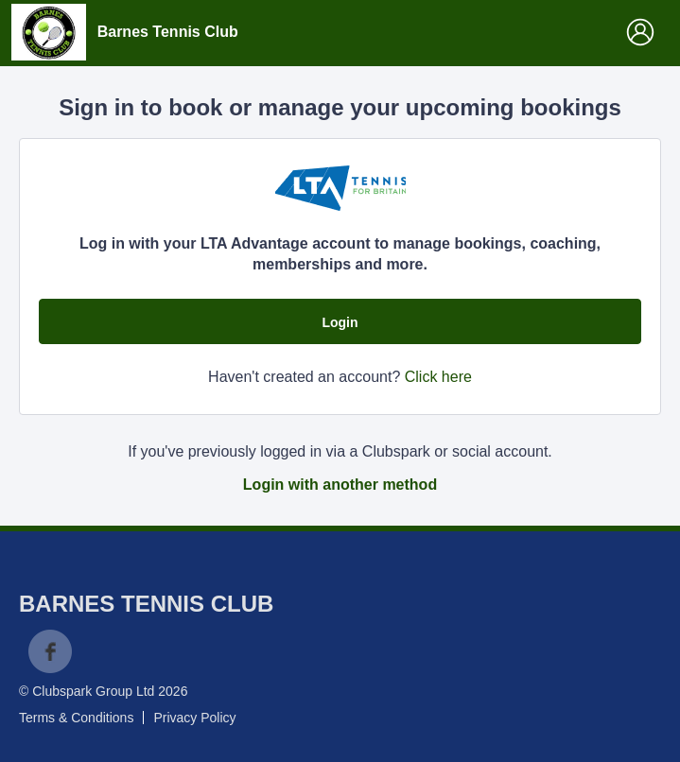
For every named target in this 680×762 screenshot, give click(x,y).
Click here (438, 377)
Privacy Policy (194, 717)
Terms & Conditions (76, 717)
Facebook (50, 651)
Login (339, 322)
